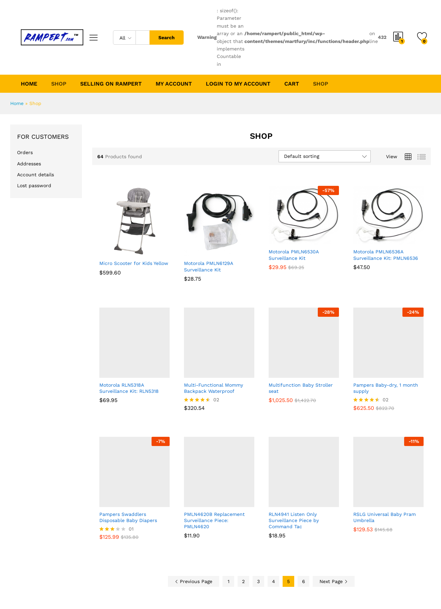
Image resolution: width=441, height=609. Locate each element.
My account (173, 84)
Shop (319, 84)
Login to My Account (237, 84)
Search (166, 37)
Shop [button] (58, 84)
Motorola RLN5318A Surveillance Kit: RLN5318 (129, 388)
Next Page (333, 581)
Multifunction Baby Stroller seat (301, 388)
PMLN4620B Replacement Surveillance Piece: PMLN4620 (214, 520)
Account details (35, 174)
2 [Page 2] (243, 581)
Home (29, 84)
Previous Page (193, 581)
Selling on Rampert (110, 84)
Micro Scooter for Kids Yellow (133, 263)
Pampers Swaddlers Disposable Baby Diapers (128, 517)
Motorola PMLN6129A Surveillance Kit (208, 266)
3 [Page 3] (258, 581)
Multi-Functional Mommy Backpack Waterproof (213, 388)
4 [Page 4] (273, 581)
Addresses (29, 163)
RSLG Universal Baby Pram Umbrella (384, 517)
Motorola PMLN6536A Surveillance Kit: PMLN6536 (385, 255)
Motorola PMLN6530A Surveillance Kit (293, 255)
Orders (25, 152)
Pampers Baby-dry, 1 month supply (385, 388)
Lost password (34, 185)
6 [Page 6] (303, 581)
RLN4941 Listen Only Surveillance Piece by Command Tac (294, 520)
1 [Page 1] (228, 581)
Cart (291, 84)
